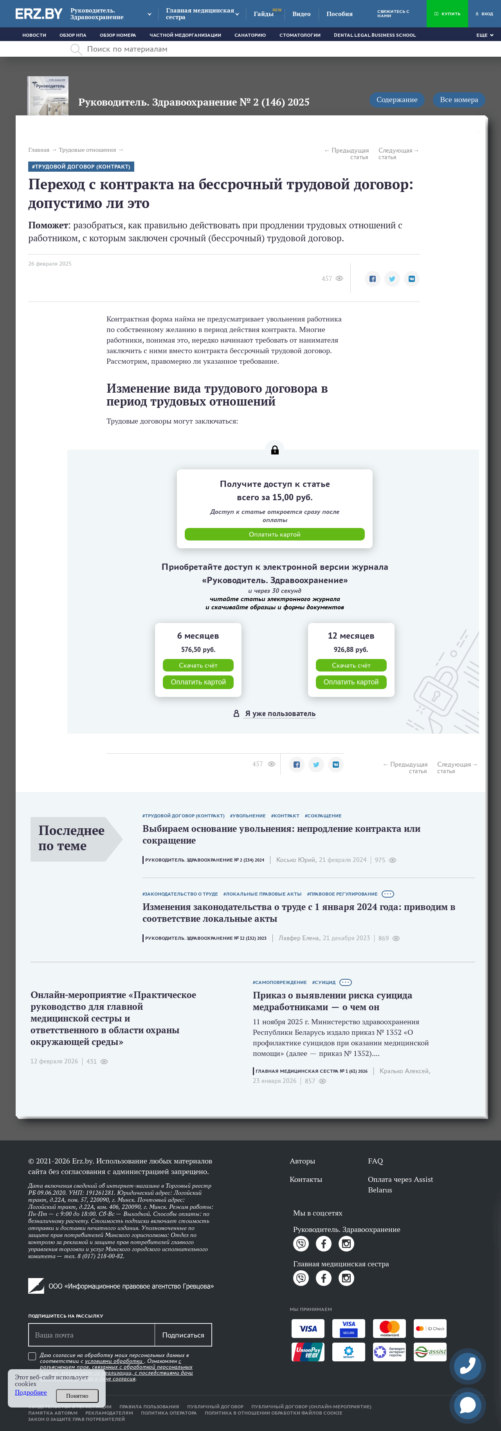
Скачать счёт (198, 665)
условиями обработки (114, 1361)
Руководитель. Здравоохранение (97, 13)
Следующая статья (395, 153)
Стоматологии (300, 35)
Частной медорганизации (185, 35)
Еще (482, 35)
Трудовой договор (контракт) (82, 167)
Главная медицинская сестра (200, 13)
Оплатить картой (198, 682)
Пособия (339, 14)
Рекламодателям (109, 1413)
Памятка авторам (52, 1413)
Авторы (302, 1160)
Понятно (77, 1396)
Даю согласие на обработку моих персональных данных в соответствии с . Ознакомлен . (116, 1367)
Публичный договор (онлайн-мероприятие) (311, 1406)
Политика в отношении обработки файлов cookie (273, 1413)
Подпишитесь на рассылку (65, 1316)
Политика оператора (169, 1413)
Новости (34, 35)
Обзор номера (118, 35)
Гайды (264, 14)
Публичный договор (215, 1406)
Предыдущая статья (350, 153)
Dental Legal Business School (375, 35)
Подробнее (31, 1392)
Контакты (306, 1179)
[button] (372, 279)
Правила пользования (149, 1406)
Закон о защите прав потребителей (76, 1419)
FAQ (375, 1160)
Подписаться (183, 1334)
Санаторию (250, 35)
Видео (301, 14)
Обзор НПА (73, 35)
